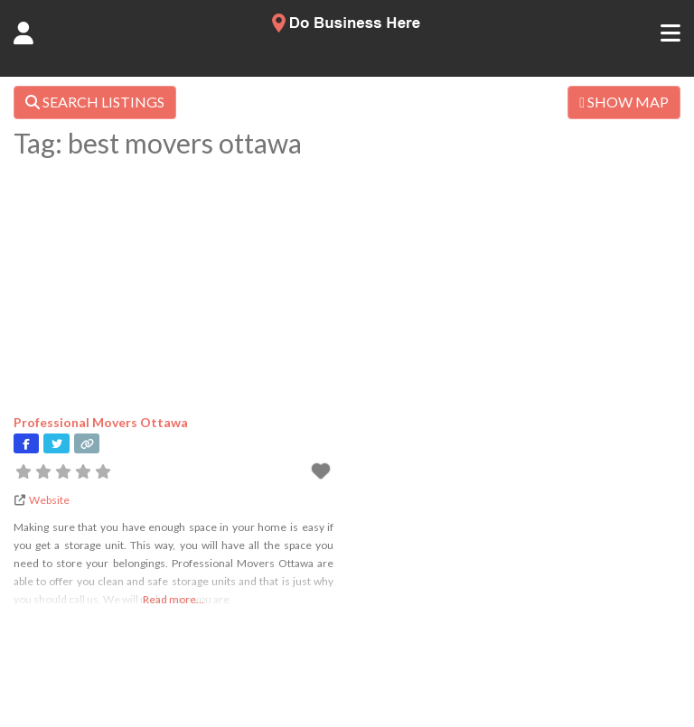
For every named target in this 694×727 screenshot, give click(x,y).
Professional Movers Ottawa (101, 422)
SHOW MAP (624, 101)
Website (49, 500)
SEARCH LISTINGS (94, 101)
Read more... (173, 599)
